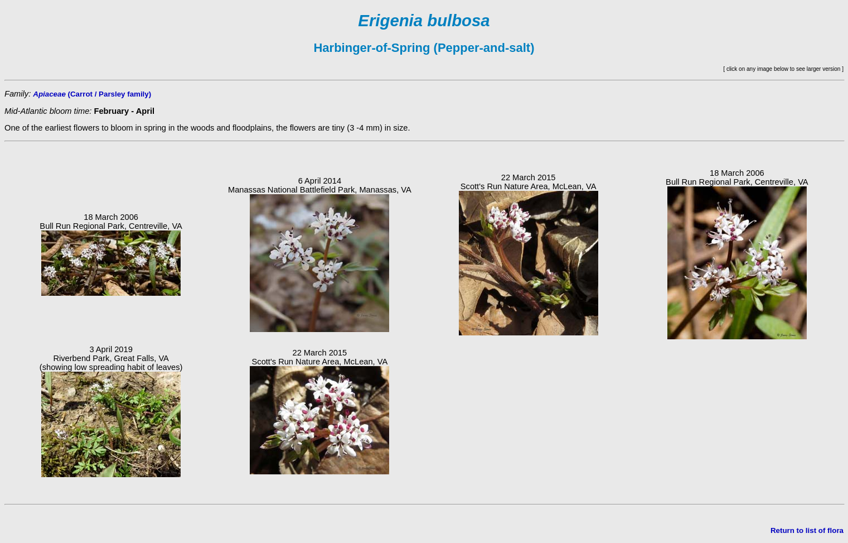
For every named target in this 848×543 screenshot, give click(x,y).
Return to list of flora (807, 530)
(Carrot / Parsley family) (92, 94)
